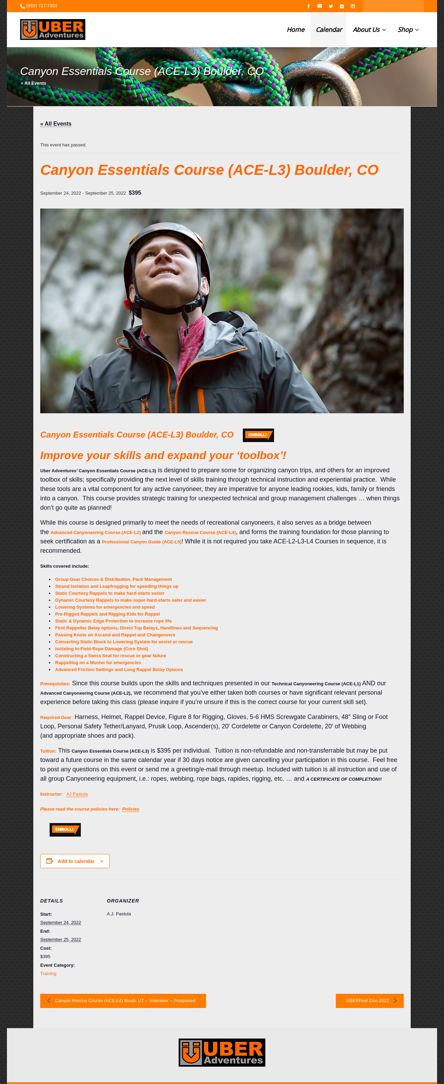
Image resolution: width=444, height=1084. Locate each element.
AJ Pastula (77, 794)
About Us (369, 29)
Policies (130, 809)
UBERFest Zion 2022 (368, 1000)
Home (295, 29)
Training (48, 973)
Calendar (329, 29)
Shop (408, 29)
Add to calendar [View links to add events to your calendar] (76, 861)
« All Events (33, 83)
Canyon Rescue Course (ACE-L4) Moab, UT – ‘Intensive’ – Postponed (124, 1000)
